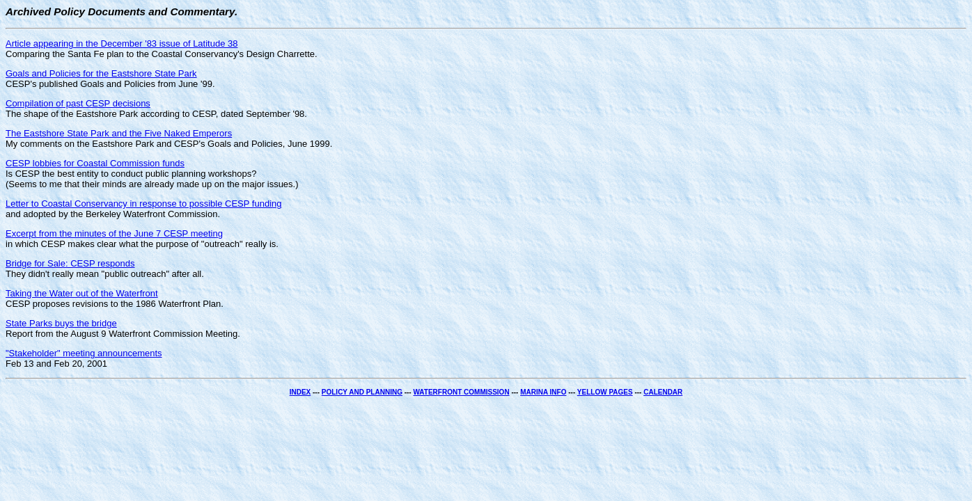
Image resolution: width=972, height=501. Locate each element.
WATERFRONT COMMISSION (461, 392)
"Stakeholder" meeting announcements (84, 353)
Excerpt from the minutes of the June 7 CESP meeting (114, 233)
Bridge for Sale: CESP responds (70, 263)
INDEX (300, 392)
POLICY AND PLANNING (362, 392)
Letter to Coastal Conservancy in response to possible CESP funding (144, 203)
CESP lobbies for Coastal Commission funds (95, 163)
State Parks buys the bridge (61, 323)
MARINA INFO (543, 392)
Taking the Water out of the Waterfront (82, 293)
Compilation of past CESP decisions (78, 103)
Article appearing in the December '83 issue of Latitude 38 (121, 43)
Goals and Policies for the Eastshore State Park (101, 73)
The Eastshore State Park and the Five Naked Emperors (119, 133)
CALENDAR (662, 392)
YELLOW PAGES (605, 392)
